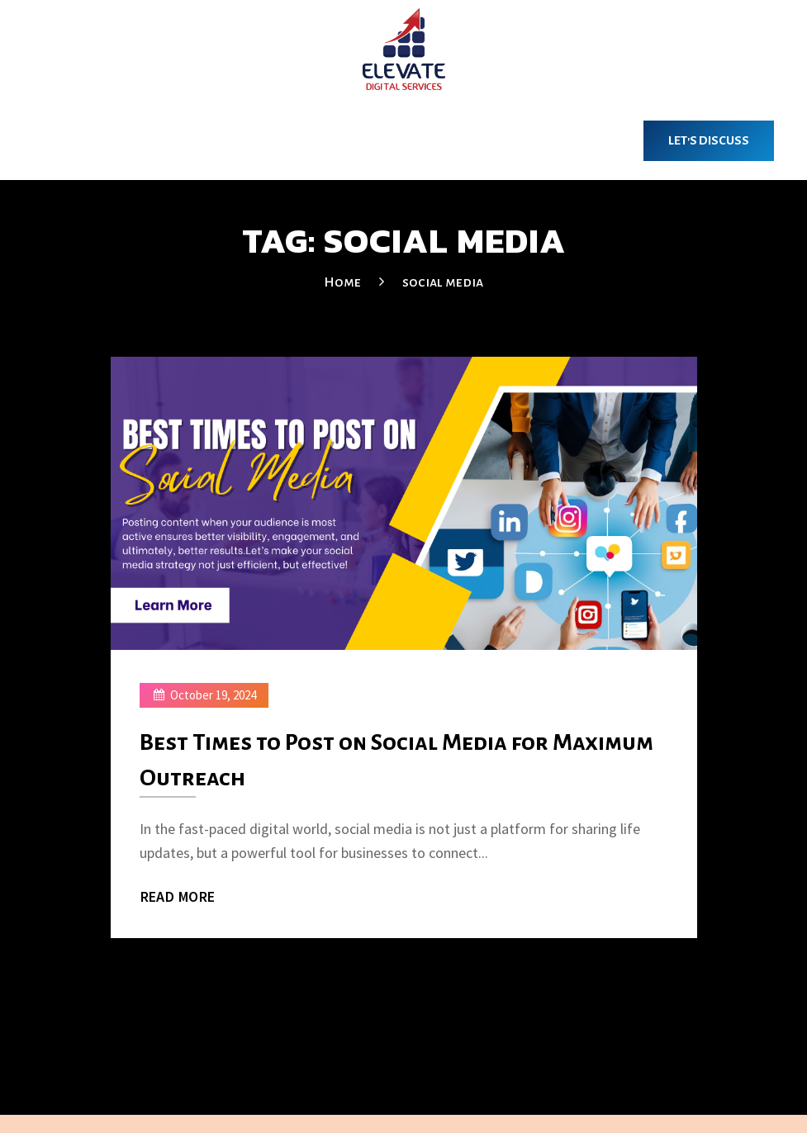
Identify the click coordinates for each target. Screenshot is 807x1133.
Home (342, 282)
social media (442, 282)
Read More (178, 896)
